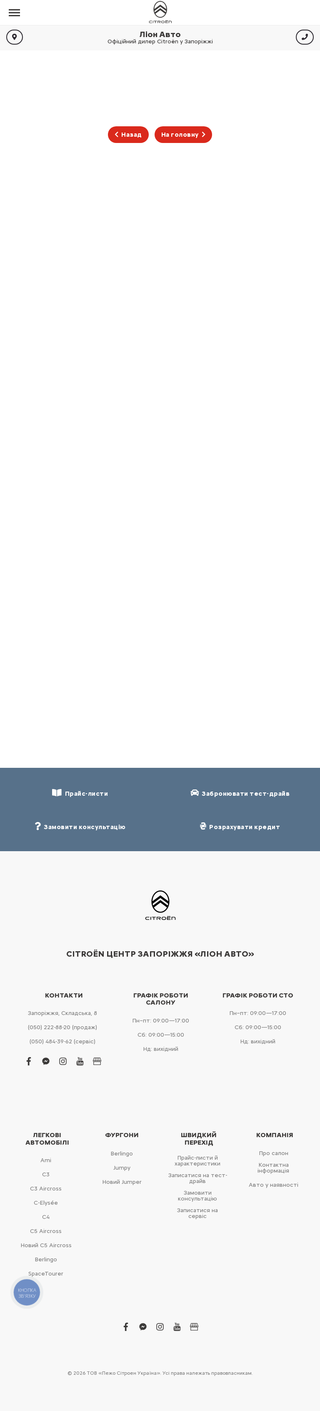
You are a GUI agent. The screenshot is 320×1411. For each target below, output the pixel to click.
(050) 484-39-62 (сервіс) (62, 1041)
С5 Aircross (46, 1231)
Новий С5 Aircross (46, 1245)
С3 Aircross (46, 1188)
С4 (46, 1217)
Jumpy (121, 1167)
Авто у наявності (273, 1184)
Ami (45, 1160)
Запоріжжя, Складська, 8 (62, 1013)
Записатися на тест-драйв (197, 1178)
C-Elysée (46, 1202)
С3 (46, 1174)
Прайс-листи (80, 793)
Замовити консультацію (197, 1195)
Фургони (122, 1135)
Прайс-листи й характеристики (197, 1160)
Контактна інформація (273, 1167)
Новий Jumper (122, 1181)
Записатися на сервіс (197, 1213)
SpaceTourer (45, 1273)
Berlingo (46, 1259)
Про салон (273, 1153)
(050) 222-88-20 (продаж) (62, 1027)
